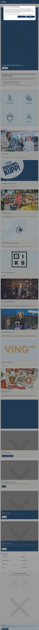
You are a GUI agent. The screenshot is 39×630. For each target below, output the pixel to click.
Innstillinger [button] (31, 18)
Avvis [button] (22, 16)
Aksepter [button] (30, 16)
